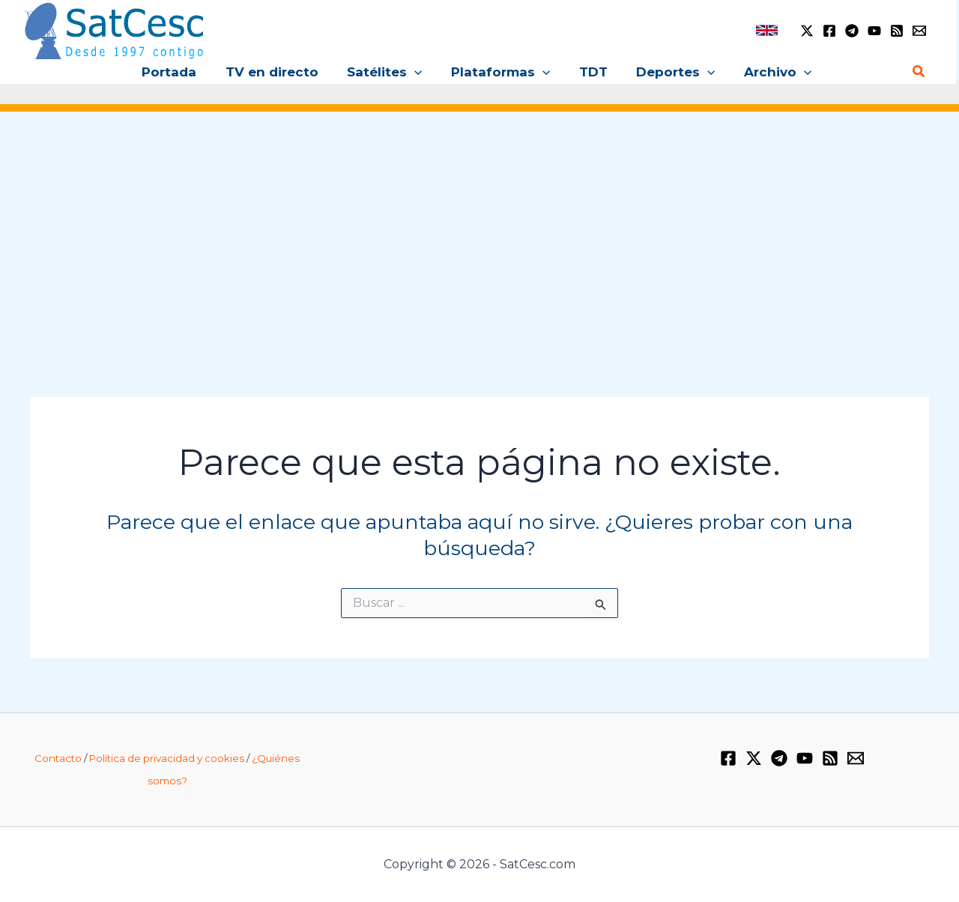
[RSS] (897, 30)
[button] (418, 72)
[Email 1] (919, 30)
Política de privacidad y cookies (166, 758)
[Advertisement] (479, 238)
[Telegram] (852, 30)
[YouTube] (874, 30)
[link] (767, 30)
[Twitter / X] (807, 30)
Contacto (58, 758)
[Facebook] (829, 30)
